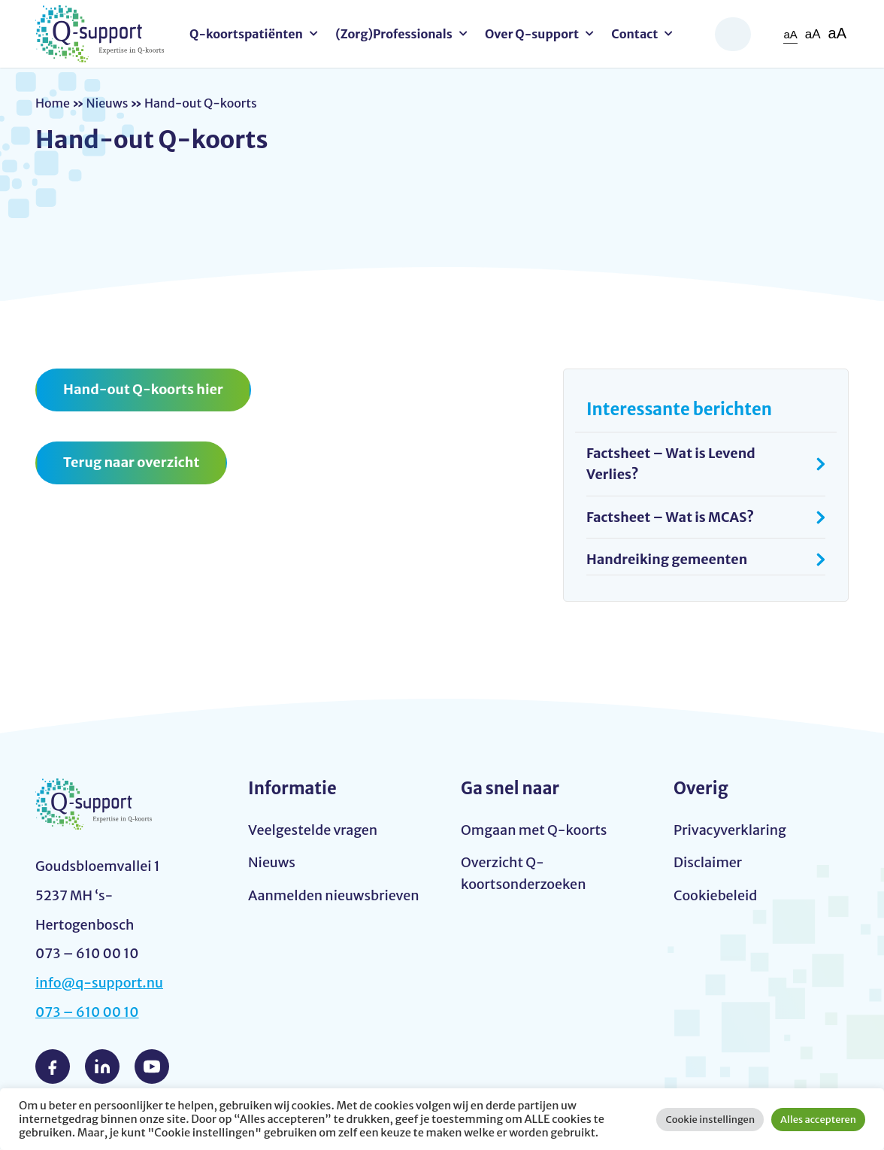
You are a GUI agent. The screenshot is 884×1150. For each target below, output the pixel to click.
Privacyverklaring (730, 830)
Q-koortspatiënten (246, 33)
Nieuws (107, 103)
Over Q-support (532, 33)
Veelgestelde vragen (312, 830)
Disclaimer (708, 863)
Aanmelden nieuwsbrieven (333, 896)
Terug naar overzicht (131, 462)
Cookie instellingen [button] (710, 1119)
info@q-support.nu (99, 983)
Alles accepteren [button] (818, 1119)
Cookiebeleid (715, 896)
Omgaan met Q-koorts (534, 830)
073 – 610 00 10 (87, 1012)
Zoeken (733, 34)
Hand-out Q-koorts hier (143, 389)
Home (52, 103)
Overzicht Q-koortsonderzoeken (523, 874)
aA (790, 34)
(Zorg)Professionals (394, 33)
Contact (634, 33)
